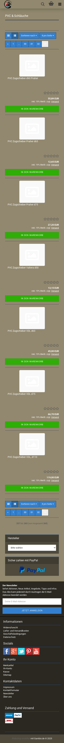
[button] (8, 35)
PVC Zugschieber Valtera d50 (23, 267)
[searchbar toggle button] (42, 4)
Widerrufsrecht (10, 627)
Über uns (7, 696)
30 (25, 44)
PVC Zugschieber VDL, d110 (22, 457)
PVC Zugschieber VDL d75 (21, 394)
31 (32, 44)
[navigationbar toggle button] (59, 4)
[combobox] (29, 35)
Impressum (8, 687)
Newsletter (8, 693)
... (19, 44)
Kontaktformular (11, 690)
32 (38, 44)
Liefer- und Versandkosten (16, 630)
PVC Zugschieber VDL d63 (21, 330)
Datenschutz (9, 637)
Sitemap (7, 675)
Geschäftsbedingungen (14, 634)
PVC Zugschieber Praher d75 (23, 204)
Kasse (6, 671)
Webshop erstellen (21, 738)
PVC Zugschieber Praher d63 (23, 141)
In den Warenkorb (32, 109)
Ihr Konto (7, 668)
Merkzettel (8, 665)
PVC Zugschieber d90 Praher (23, 78)
